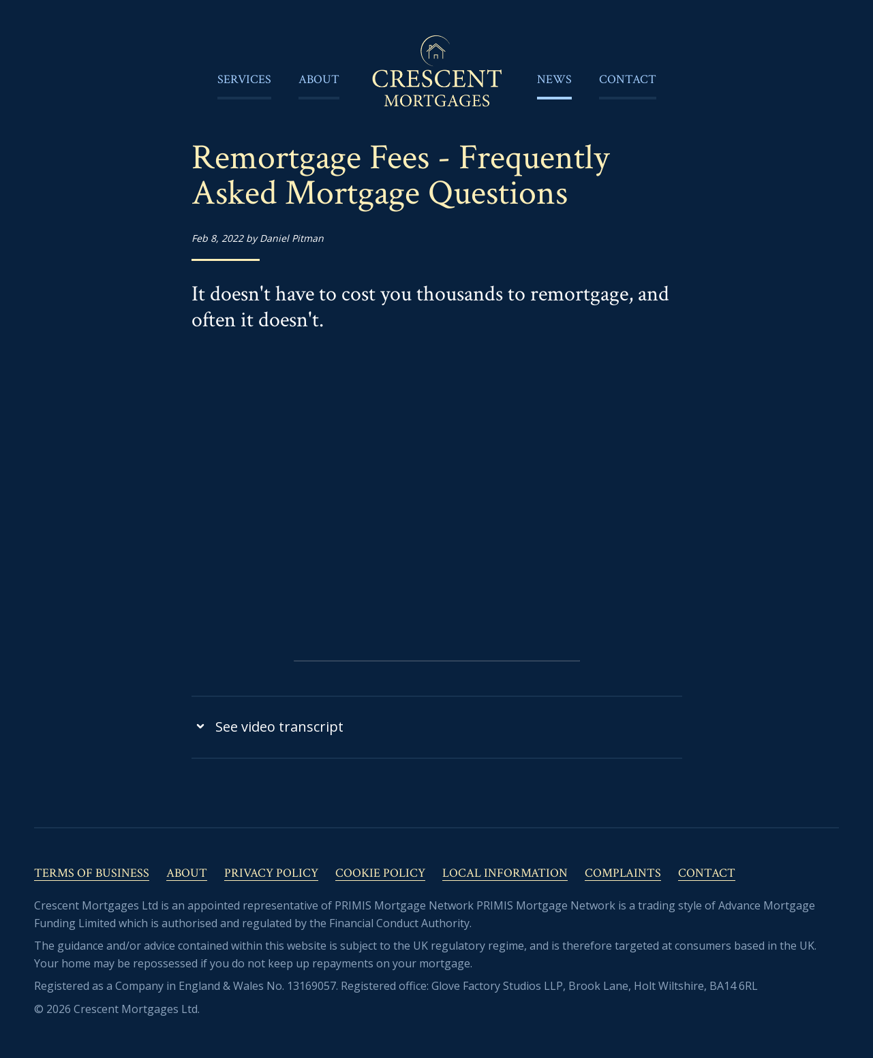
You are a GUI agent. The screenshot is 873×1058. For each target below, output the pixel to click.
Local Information (505, 873)
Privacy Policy (271, 873)
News (554, 79)
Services (244, 79)
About (318, 79)
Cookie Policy (380, 873)
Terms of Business (91, 873)
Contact (627, 79)
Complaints (623, 873)
